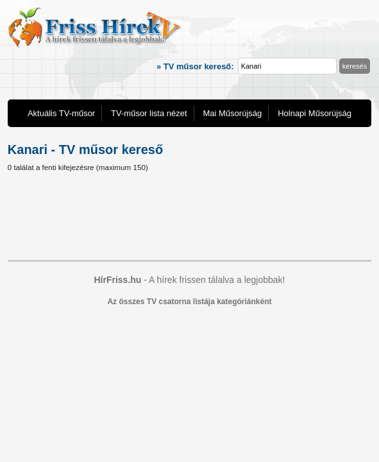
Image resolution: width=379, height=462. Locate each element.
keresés (354, 66)
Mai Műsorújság (232, 113)
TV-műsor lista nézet (149, 113)
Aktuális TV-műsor (61, 113)
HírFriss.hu (117, 280)
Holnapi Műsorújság (314, 113)
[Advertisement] (189, 218)
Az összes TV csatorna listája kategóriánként (189, 301)
